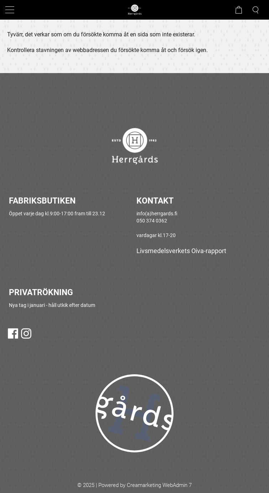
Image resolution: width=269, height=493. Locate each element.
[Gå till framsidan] (135, 10)
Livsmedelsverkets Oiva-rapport (181, 251)
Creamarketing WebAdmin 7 (159, 485)
